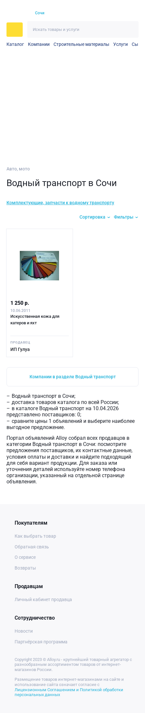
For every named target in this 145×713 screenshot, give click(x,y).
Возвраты (25, 568)
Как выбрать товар (35, 536)
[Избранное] (109, 13)
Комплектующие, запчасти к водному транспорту (60, 202)
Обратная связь (32, 546)
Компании (39, 44)
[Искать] (130, 29)
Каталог (15, 44)
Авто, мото (18, 168)
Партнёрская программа (41, 641)
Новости (24, 631)
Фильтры (123, 217)
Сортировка (92, 217)
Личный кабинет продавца (43, 599)
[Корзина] (121, 13)
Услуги (120, 44)
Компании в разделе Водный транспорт (73, 376)
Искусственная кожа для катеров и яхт (34, 319)
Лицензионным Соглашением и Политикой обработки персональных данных (69, 692)
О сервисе (25, 557)
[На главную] (17, 13)
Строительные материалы (81, 44)
